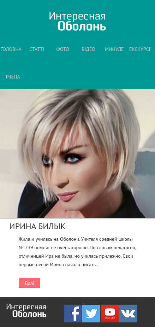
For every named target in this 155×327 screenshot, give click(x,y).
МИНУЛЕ (114, 49)
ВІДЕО (88, 49)
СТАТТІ (36, 49)
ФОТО (62, 49)
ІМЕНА (13, 77)
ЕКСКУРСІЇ (140, 49)
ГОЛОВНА (10, 49)
